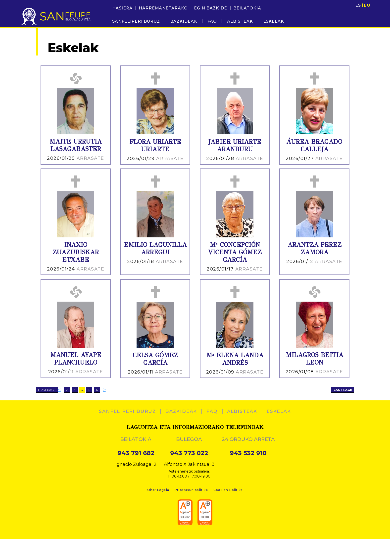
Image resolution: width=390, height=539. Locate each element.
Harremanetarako (163, 8)
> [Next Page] (104, 389)
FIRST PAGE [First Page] (47, 390)
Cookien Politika (228, 490)
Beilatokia (247, 8)
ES (358, 5)
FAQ (212, 21)
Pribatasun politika (191, 490)
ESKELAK (273, 21)
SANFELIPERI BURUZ (136, 21)
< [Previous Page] (59, 389)
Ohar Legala (158, 490)
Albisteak (240, 21)
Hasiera (122, 8)
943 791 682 (135, 453)
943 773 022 (189, 453)
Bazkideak (183, 21)
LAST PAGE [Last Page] (343, 390)
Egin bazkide (210, 8)
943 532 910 (248, 453)
